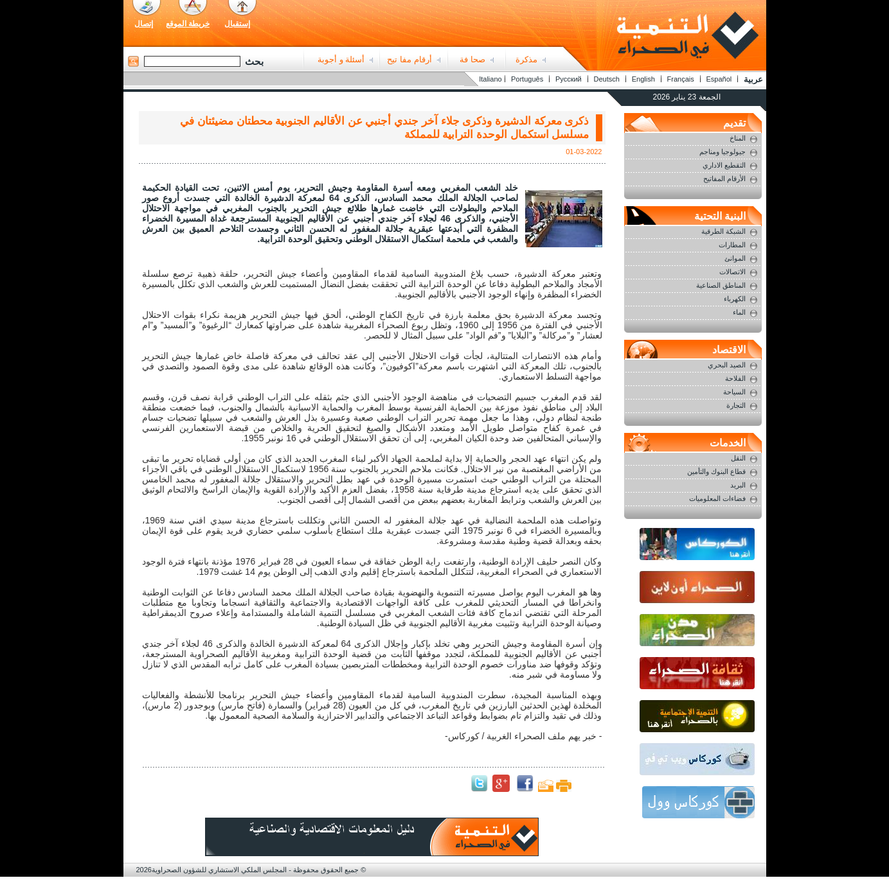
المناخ (738, 138)
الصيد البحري (727, 365)
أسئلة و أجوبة (341, 59)
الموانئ (735, 258)
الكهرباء (735, 299)
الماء (739, 312)
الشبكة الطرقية (723, 231)
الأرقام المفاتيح (724, 178)
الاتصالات (732, 272)
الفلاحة (735, 378)
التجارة (736, 405)
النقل (738, 458)
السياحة (734, 392)
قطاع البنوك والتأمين (716, 471)
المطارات (732, 245)
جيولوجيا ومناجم (722, 151)
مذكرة (526, 59)
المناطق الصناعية (721, 285)
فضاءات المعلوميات (717, 498)
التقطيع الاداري (724, 165)
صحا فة (472, 59)
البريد (738, 485)
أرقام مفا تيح (409, 59)
